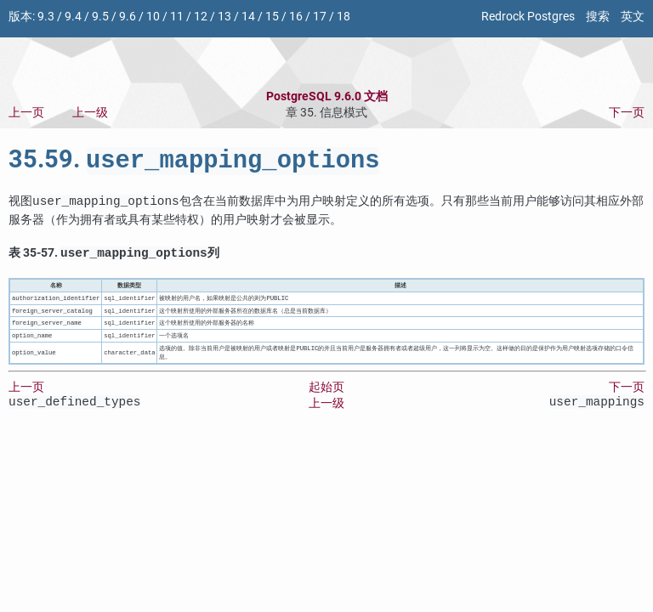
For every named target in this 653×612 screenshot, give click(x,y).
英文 (632, 16)
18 (343, 16)
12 (200, 16)
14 (248, 16)
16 (296, 16)
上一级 (90, 112)
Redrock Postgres (528, 16)
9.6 (127, 16)
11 (177, 16)
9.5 (100, 16)
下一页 (626, 112)
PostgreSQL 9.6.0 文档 (327, 96)
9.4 (73, 16)
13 (224, 16)
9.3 (45, 16)
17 (319, 16)
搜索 (598, 16)
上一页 (26, 112)
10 (153, 16)
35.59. (194, 162)
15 (272, 16)
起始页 (326, 391)
